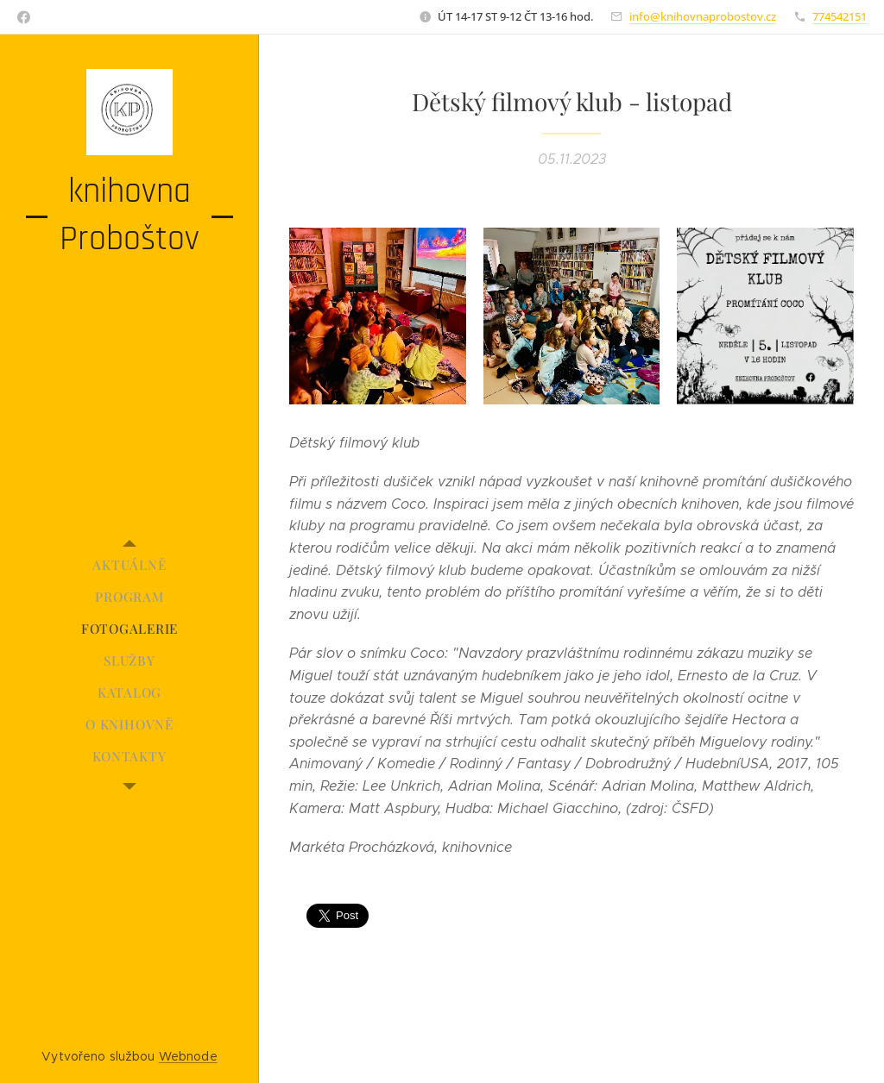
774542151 (839, 16)
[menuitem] (129, 565)
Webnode (188, 1056)
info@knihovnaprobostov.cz (702, 16)
